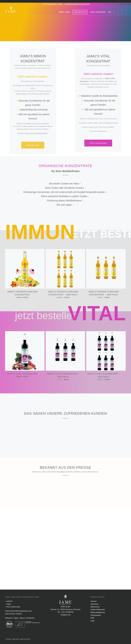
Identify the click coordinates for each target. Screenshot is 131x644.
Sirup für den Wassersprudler (36, 135)
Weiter (121, 427)
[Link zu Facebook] (121, 640)
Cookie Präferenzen (97, 611)
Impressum (94, 606)
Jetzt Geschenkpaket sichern (53, 4)
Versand (93, 603)
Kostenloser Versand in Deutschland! (77, 4)
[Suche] (114, 12)
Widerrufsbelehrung (97, 614)
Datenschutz (95, 609)
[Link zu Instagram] (124, 640)
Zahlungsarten (95, 617)
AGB (92, 620)
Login (92, 623)
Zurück (10, 427)
